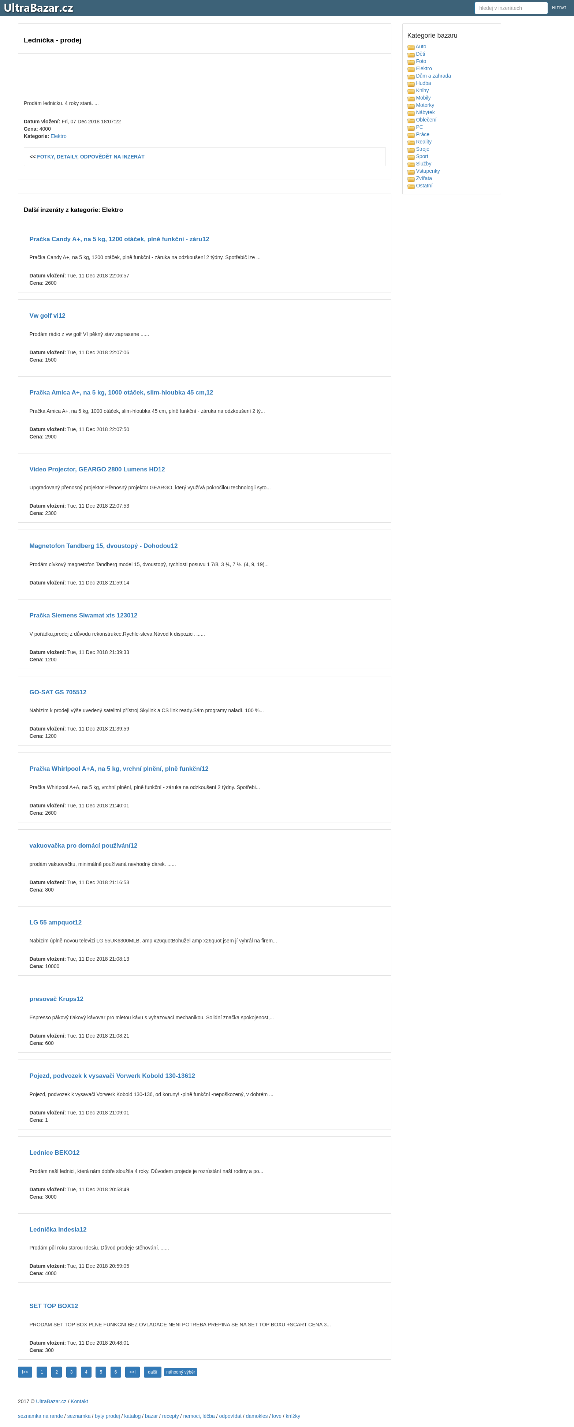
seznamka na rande (40, 1416)
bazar (151, 1416)
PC (415, 127)
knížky (293, 1416)
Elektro (59, 136)
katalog (132, 1416)
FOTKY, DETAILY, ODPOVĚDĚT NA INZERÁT (91, 157)
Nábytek (421, 112)
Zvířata (419, 178)
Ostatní (420, 185)
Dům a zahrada (429, 76)
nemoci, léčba (199, 1416)
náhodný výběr (180, 1372)
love (277, 1416)
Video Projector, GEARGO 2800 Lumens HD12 (97, 469)
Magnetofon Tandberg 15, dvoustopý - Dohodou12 (104, 545)
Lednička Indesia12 (58, 1229)
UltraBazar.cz (51, 1401)
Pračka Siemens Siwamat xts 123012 (84, 615)
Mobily (419, 98)
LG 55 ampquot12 (56, 922)
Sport (417, 156)
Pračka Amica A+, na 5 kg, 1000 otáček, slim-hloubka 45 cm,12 (121, 392)
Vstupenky (423, 171)
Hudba (419, 83)
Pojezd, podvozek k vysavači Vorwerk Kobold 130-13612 (112, 1075)
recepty (170, 1416)
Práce (418, 134)
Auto (416, 46)
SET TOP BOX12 (54, 1306)
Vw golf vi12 (48, 315)
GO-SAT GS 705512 (58, 692)
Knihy (418, 90)
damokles (257, 1416)
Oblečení (422, 120)
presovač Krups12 (56, 998)
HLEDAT (559, 8)
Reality (419, 142)
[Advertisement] (204, 75)
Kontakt (79, 1401)
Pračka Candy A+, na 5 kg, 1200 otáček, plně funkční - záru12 (119, 239)
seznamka (79, 1416)
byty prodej (107, 1416)
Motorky (421, 105)
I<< (25, 1372)
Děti (416, 54)
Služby (419, 164)
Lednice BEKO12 (55, 1152)
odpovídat (230, 1416)
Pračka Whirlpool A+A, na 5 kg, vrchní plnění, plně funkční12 (119, 768)
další (152, 1372)
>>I (132, 1372)
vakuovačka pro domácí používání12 (84, 845)
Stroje (418, 149)
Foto (416, 61)
